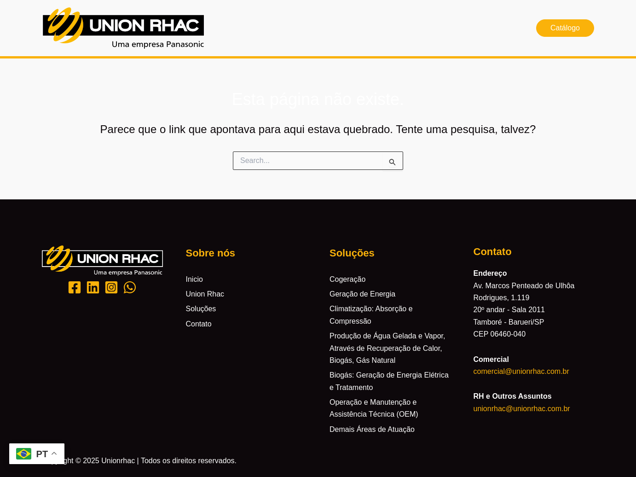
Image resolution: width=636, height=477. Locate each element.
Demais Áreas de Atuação (372, 429)
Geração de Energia (362, 294)
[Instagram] (111, 287)
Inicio (248, 28)
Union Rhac (291, 28)
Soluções (340, 28)
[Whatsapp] (130, 287)
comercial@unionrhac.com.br (521, 371)
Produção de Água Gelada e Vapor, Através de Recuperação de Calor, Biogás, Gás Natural (387, 348)
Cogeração (347, 279)
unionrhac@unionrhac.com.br (522, 409)
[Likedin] (93, 287)
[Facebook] (74, 287)
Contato (383, 28)
